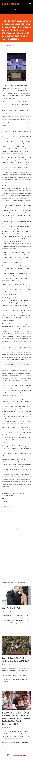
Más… (24, 9)
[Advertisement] (16, 565)
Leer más (28, 627)
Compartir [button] (6, 501)
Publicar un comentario (19, 679)
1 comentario (16, 627)
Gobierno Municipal (16, 493)
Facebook (5, 9)
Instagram (15, 9)
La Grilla (10, 4)
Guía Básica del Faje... (12, 608)
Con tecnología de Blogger (16, 755)
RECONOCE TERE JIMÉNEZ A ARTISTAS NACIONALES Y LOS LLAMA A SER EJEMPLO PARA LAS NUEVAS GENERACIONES (16, 718)
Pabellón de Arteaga (9, 495)
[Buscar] (26, 3)
